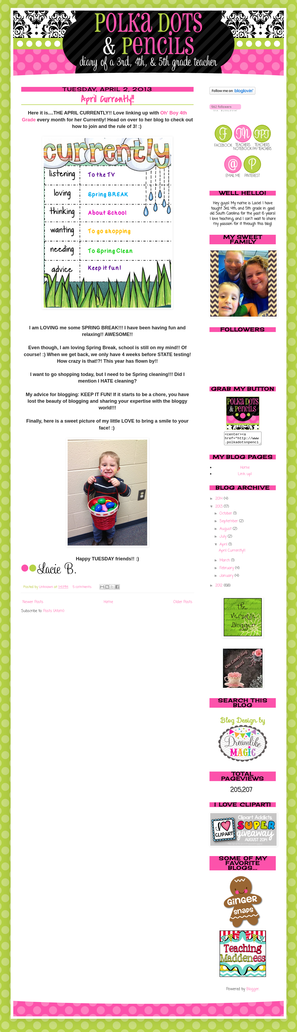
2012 (219, 588)
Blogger (252, 991)
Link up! (245, 476)
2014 (219, 501)
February (227, 570)
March (225, 563)
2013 (219, 509)
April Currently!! (107, 99)
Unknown (46, 587)
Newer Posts (33, 602)
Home (108, 602)
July (224, 539)
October (226, 516)
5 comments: (83, 587)
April (224, 547)
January (227, 578)
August (226, 531)
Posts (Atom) (53, 611)
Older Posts (182, 602)
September (229, 523)
